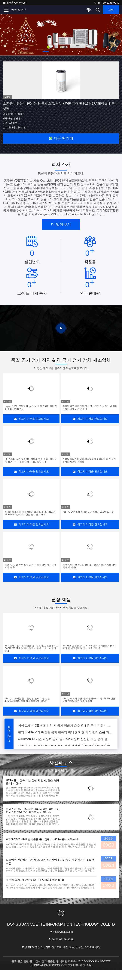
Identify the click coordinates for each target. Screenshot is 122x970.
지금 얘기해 (61, 138)
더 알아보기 (61, 224)
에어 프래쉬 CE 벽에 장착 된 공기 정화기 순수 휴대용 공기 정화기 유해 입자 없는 (65, 727)
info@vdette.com (14, 2)
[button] (46, 51)
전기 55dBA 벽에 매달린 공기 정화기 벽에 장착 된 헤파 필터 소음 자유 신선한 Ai (65, 733)
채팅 (111, 9)
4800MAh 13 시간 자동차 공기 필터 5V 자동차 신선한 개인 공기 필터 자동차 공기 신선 (65, 740)
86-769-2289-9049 (106, 2)
